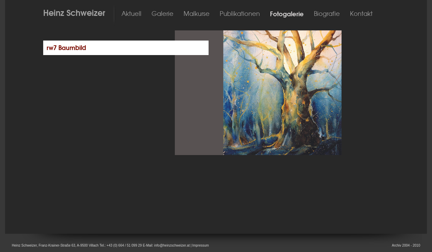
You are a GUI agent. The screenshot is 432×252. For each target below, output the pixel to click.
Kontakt (361, 14)
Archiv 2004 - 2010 (406, 245)
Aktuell (131, 14)
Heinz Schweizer (74, 13)
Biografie (327, 14)
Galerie (162, 14)
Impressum (200, 245)
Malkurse (197, 14)
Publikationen (240, 14)
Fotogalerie (287, 14)
